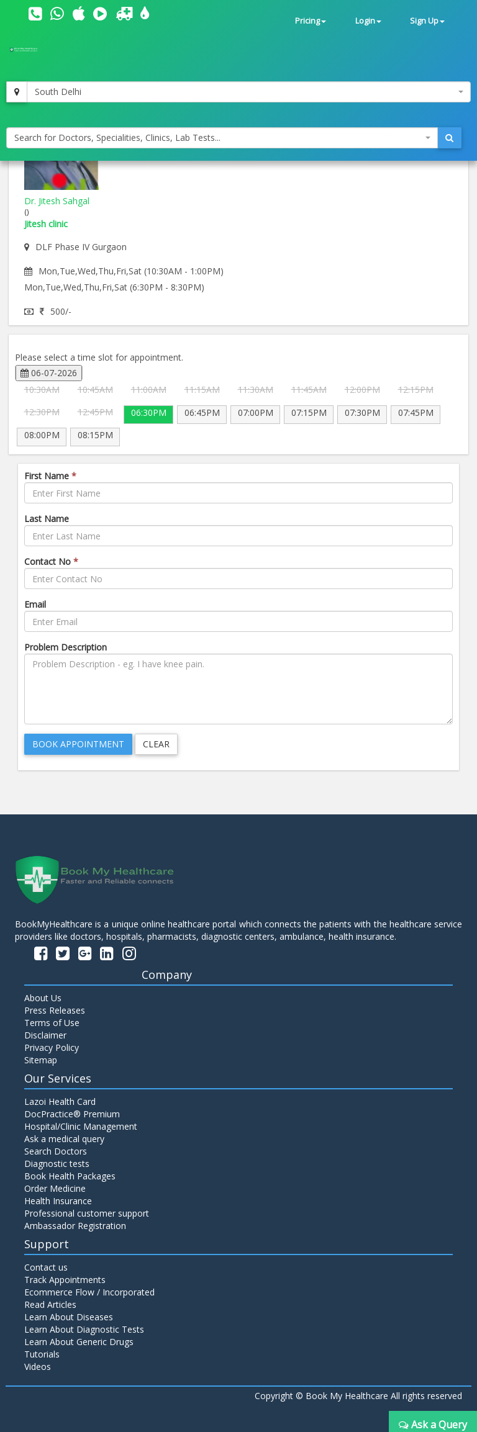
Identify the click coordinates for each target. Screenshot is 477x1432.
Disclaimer (45, 1035)
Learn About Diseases (68, 1317)
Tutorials (42, 1354)
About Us (42, 998)
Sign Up (427, 21)
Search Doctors (55, 1151)
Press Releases (54, 1010)
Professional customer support (86, 1213)
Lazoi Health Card (60, 1101)
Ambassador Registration (75, 1226)
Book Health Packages (70, 1176)
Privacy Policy (51, 1047)
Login (368, 21)
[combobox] (249, 91)
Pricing (310, 21)
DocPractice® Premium (72, 1114)
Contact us (46, 1267)
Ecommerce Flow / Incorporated (89, 1292)
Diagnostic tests (56, 1163)
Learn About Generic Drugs (79, 1342)
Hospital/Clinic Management (80, 1126)
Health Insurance (58, 1201)
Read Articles (50, 1304)
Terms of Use (52, 1023)
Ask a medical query (64, 1139)
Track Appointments (65, 1280)
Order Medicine (55, 1188)
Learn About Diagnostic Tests (84, 1329)
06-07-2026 (48, 373)
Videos (37, 1366)
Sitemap (40, 1060)
